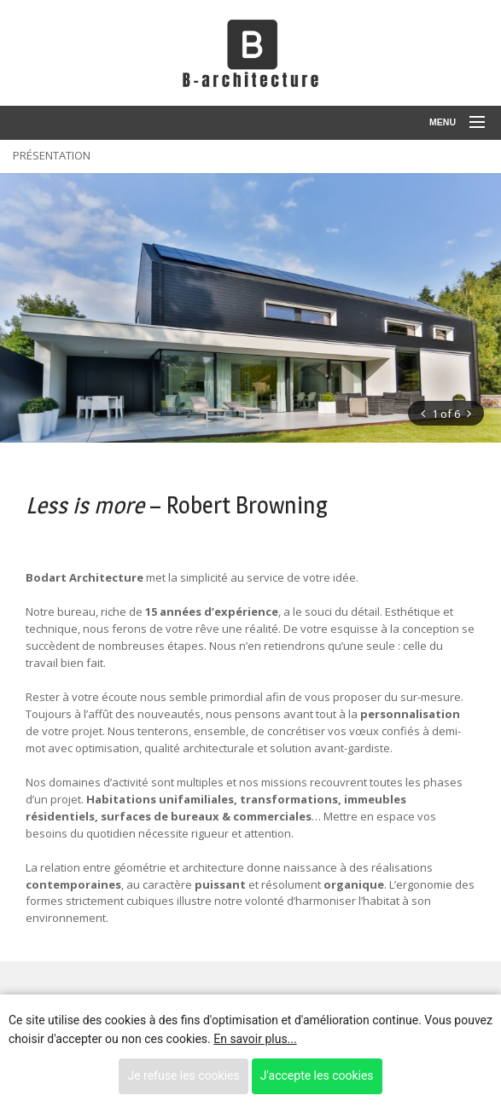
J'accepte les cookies (317, 1075)
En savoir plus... (254, 1039)
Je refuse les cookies (183, 1075)
